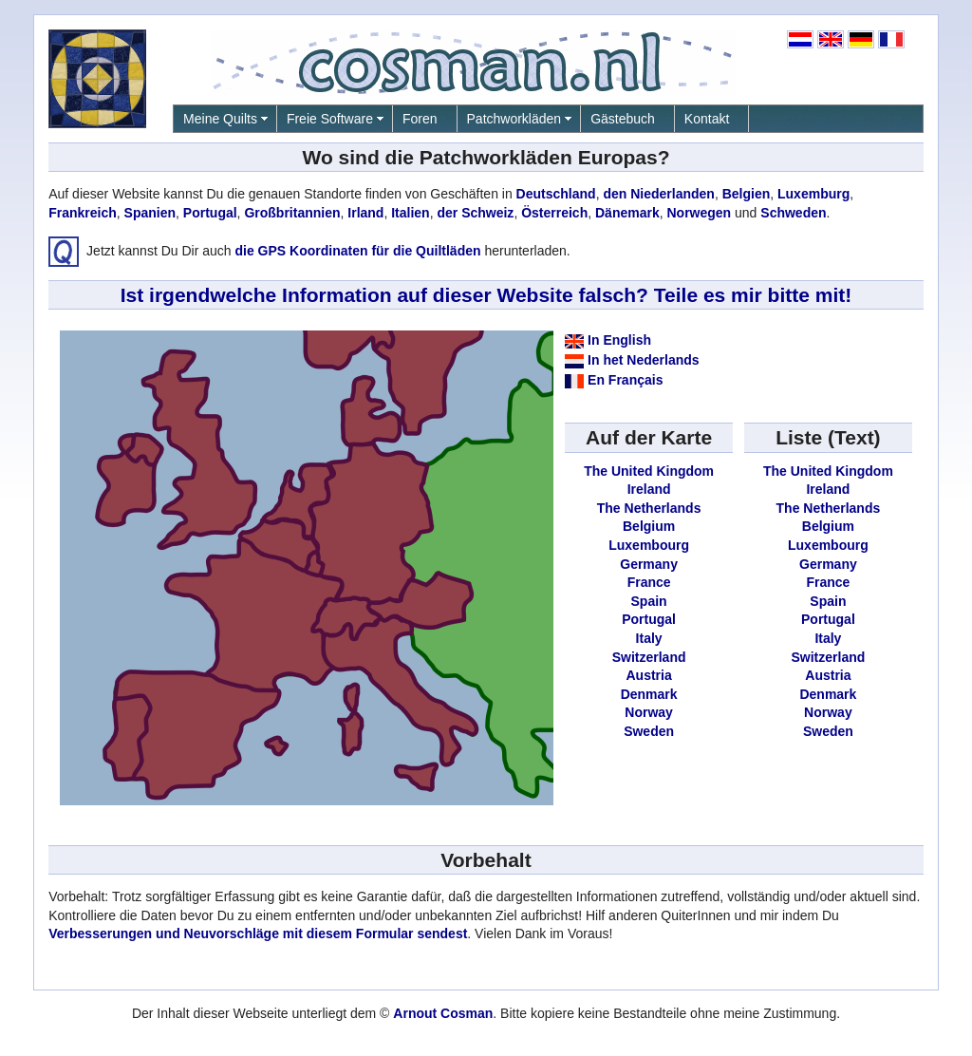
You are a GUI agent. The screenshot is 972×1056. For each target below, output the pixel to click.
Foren (420, 118)
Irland (365, 212)
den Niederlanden (658, 193)
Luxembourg (648, 545)
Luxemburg (813, 193)
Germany (649, 564)
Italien (410, 212)
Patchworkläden (514, 118)
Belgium (649, 526)
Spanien (150, 212)
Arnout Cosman (443, 1013)
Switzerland (649, 657)
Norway (649, 712)
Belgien (746, 193)
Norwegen (698, 212)
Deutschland (556, 193)
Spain (649, 601)
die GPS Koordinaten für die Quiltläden (358, 249)
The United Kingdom (649, 471)
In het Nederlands (643, 360)
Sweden (649, 731)
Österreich (554, 212)
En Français (625, 379)
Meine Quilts (220, 118)
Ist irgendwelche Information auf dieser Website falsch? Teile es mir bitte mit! (486, 295)
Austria (648, 675)
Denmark (649, 694)
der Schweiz (475, 212)
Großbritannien (292, 212)
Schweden (793, 212)
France (649, 582)
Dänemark (627, 212)
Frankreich (82, 212)
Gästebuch (622, 118)
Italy (649, 638)
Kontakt (706, 118)
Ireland (649, 489)
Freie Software (330, 118)
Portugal (210, 212)
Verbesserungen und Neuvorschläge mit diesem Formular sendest (257, 933)
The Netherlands (649, 508)
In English (619, 340)
